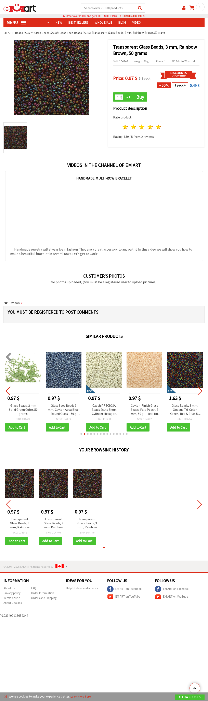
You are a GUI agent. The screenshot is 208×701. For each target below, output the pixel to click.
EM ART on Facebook (124, 589)
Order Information (42, 594)
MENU (16, 22)
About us (9, 589)
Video (136, 23)
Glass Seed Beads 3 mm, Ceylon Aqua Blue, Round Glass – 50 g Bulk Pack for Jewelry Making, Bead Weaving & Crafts (63, 410)
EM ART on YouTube (123, 597)
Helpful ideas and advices (82, 589)
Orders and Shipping (44, 598)
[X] (5, 697)
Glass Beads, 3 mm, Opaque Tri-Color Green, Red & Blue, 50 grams (184, 410)
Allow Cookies (189, 697)
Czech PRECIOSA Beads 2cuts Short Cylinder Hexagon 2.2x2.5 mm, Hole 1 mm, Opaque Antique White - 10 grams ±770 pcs (104, 410)
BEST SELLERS (78, 23)
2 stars (134, 127)
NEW (58, 23)
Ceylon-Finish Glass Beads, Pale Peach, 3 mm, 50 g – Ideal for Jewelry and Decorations (144, 410)
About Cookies (12, 603)
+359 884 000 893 (132, 16)
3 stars (142, 127)
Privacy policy (12, 594)
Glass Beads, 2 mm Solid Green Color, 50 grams (23, 410)
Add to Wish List (183, 61)
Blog (122, 23)
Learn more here (80, 697)
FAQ (33, 589)
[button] (81, 434)
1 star (125, 127)
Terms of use (11, 598)
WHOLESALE (103, 23)
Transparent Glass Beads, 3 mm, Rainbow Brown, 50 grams (19, 523)
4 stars (150, 127)
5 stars (158, 127)
